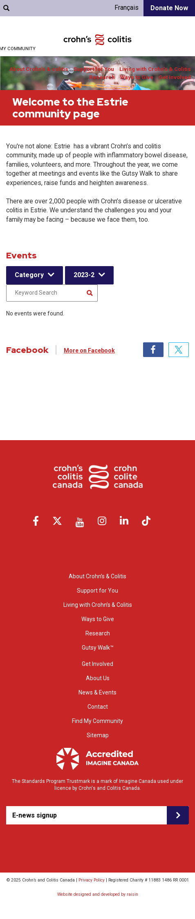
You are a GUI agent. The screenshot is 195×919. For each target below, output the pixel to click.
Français (126, 7)
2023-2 (84, 275)
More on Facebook (89, 350)
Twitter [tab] (178, 349)
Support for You (94, 69)
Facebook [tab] (153, 349)
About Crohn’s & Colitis (97, 576)
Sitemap (98, 735)
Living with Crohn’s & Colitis (155, 69)
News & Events (97, 692)
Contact (97, 706)
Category (29, 275)
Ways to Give (136, 77)
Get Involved (175, 77)
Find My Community (97, 721)
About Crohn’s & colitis (38, 69)
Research (102, 77)
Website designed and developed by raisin (97, 894)
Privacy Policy (91, 880)
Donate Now (169, 8)
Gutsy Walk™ (98, 647)
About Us (98, 678)
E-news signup (34, 815)
